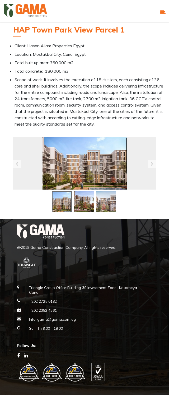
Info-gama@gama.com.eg (52, 319)
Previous (17, 164)
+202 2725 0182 (43, 301)
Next (152, 164)
